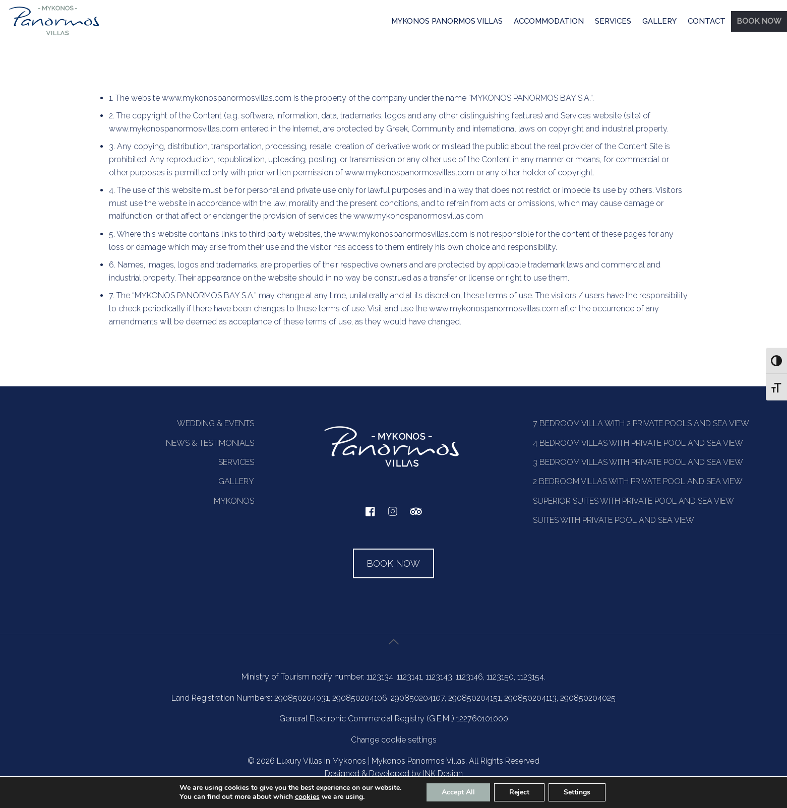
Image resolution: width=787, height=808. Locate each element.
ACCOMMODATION (549, 21)
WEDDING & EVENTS (215, 423)
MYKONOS (234, 501)
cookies (307, 796)
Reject (519, 792)
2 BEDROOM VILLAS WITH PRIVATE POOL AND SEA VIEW (638, 481)
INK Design (443, 773)
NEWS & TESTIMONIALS (210, 443)
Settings (577, 792)
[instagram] (392, 516)
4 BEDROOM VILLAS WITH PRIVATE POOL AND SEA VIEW (638, 443)
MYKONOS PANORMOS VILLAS (447, 21)
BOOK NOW (759, 21)
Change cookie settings (394, 740)
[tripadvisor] (416, 516)
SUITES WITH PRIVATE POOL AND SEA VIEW (613, 520)
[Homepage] (54, 35)
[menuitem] (447, 22)
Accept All (458, 792)
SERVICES (613, 21)
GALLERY (659, 21)
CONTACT (706, 21)
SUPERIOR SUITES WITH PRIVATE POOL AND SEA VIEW (633, 501)
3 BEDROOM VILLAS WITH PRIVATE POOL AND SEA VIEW (638, 462)
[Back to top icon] (394, 653)
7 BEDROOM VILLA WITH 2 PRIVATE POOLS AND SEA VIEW (641, 423)
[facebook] (370, 514)
